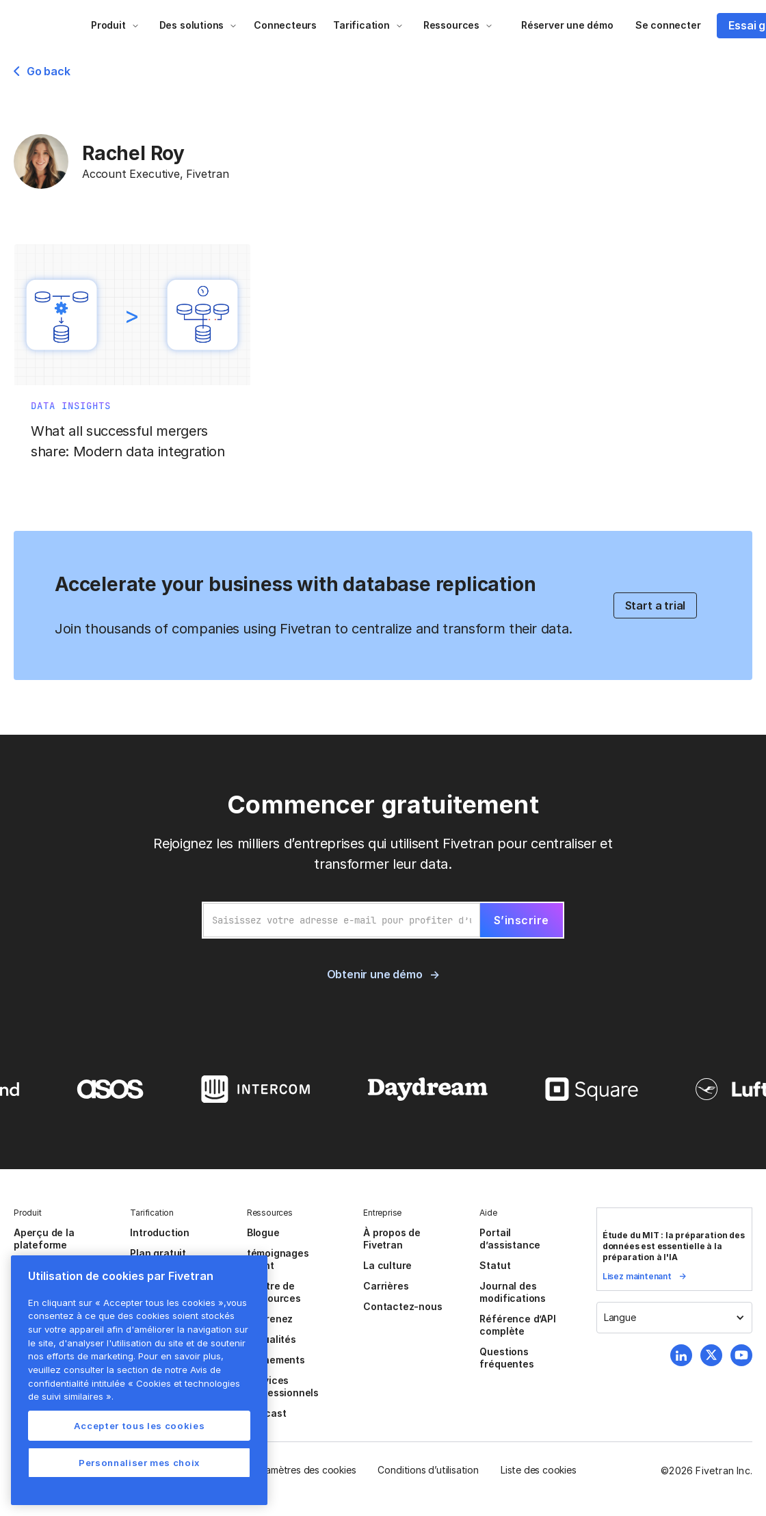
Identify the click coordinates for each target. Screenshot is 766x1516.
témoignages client (278, 1259)
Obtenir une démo (375, 974)
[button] (115, 25)
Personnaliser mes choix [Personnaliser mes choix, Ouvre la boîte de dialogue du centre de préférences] (139, 1462)
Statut (494, 1265)
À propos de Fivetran (392, 1239)
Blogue (263, 1232)
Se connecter (668, 25)
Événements (276, 1359)
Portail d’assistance (509, 1239)
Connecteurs (285, 25)
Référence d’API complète (517, 1325)
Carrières (385, 1286)
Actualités (271, 1339)
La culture (387, 1265)
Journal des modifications (512, 1292)
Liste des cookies (539, 1470)
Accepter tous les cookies (139, 1425)
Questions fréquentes (506, 1358)
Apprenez (270, 1318)
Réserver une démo (567, 25)
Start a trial (655, 605)
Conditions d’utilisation (428, 1470)
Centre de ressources (274, 1292)
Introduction (159, 1232)
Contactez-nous (402, 1306)
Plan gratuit (158, 1253)
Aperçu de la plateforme (44, 1239)
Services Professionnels (283, 1386)
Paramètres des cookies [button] (303, 1470)
